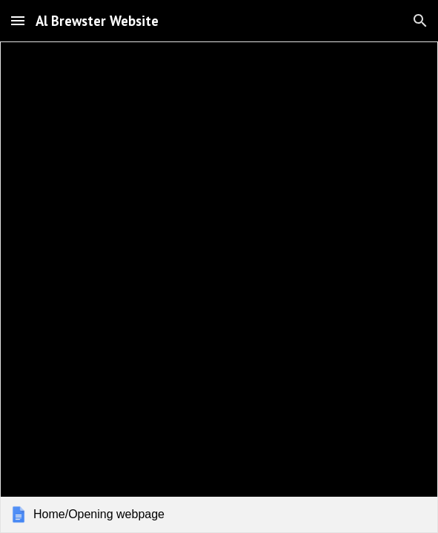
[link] (219, 287)
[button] (18, 20)
